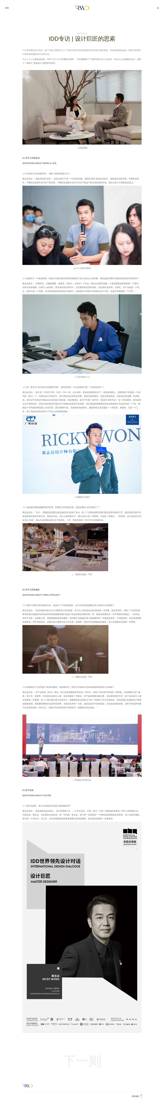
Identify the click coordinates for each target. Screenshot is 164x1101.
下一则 (82, 1061)
